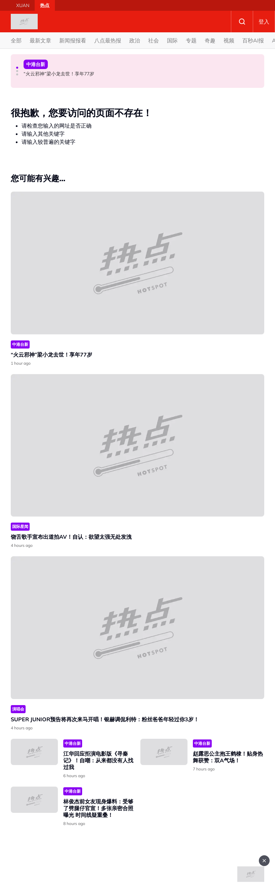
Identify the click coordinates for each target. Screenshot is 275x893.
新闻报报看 (72, 40)
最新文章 (40, 40)
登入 (264, 21)
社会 (153, 40)
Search (242, 21)
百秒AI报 (253, 40)
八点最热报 (107, 40)
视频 (229, 40)
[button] (17, 68)
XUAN (22, 5)
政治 (134, 40)
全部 (16, 40)
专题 (191, 40)
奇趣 (210, 40)
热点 (44, 5)
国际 (172, 40)
